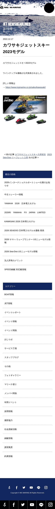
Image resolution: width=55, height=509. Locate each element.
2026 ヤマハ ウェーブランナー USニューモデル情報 (27, 241)
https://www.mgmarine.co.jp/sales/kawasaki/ (26, 87)
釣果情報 (8, 456)
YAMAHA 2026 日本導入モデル (20, 203)
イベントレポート (12, 312)
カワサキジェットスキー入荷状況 (30, 154)
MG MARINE (11, 9)
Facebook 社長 (4, 504)
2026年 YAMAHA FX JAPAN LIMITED (24, 212)
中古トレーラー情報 (13, 194)
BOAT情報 (9, 294)
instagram (50, 504)
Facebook (13, 504)
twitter (22, 504)
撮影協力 (8, 420)
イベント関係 (10, 330)
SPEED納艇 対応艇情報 (15, 269)
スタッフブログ (11, 357)
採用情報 (8, 411)
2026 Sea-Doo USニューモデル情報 (21, 251)
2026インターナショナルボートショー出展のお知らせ (27, 184)
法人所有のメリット (13, 260)
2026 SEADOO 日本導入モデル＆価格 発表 (24, 230)
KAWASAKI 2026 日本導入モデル (19, 221)
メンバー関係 (10, 393)
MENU (49, 8)
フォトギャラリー (12, 375)
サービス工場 (10, 348)
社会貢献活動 (10, 429)
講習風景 (8, 447)
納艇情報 (8, 438)
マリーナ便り (10, 384)
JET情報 (8, 303)
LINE (41, 504)
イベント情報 (10, 321)
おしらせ (8, 339)
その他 (7, 366)
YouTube (32, 504)
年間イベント (10, 402)
